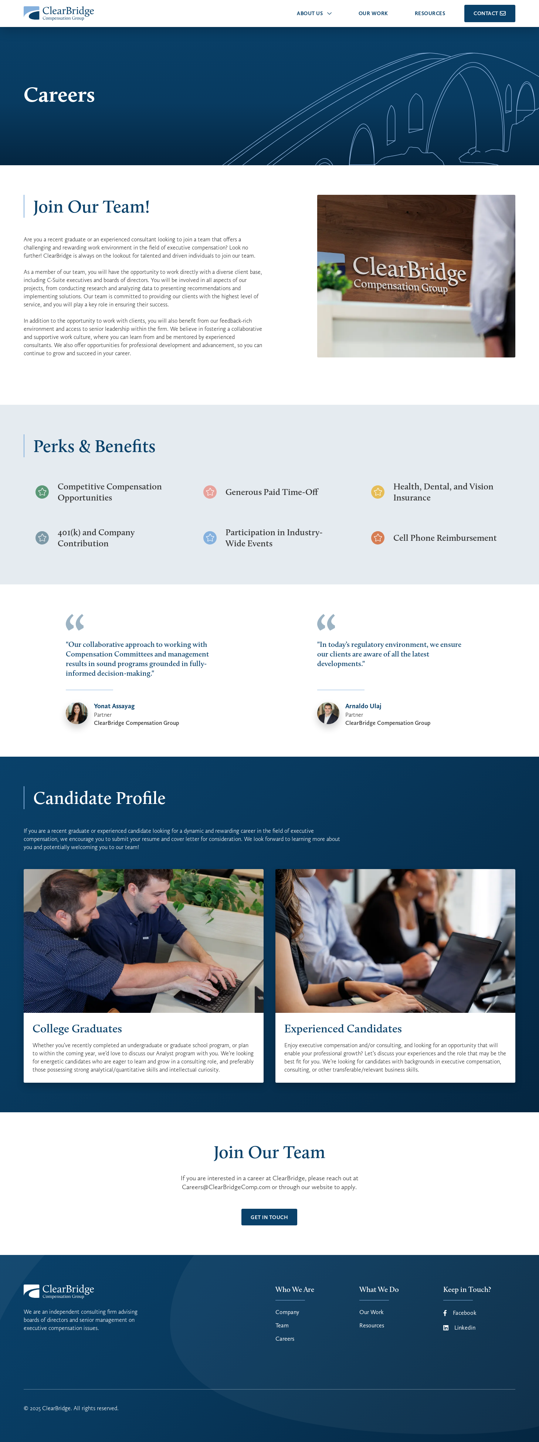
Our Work (371, 1312)
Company (287, 1312)
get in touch (269, 1217)
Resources (371, 1326)
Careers (284, 1339)
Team (282, 1326)
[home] (59, 13)
